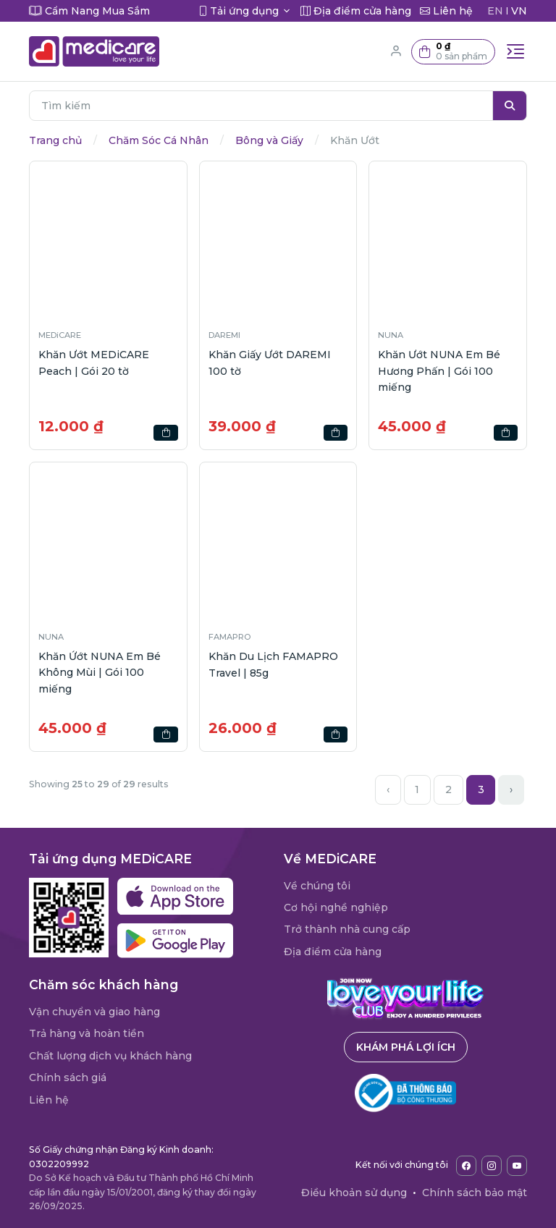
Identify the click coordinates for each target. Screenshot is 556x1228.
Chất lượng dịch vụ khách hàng (110, 1055)
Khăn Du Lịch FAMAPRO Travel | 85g (273, 664)
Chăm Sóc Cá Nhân (158, 140)
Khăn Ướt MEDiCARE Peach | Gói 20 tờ (93, 362)
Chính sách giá (67, 1077)
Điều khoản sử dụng (354, 1192)
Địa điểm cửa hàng (333, 951)
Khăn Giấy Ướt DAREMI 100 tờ (269, 362)
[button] (453, 51)
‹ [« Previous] (388, 789)
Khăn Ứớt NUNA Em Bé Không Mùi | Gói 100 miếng (99, 672)
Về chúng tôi (317, 885)
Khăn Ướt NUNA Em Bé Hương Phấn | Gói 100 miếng (439, 371)
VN (519, 10)
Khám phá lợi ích (405, 1047)
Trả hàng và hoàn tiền (86, 1033)
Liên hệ (49, 1099)
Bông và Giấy (269, 140)
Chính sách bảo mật (474, 1192)
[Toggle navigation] (515, 51)
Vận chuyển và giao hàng (94, 1011)
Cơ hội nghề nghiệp (336, 907)
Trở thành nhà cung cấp (347, 929)
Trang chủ (55, 140)
